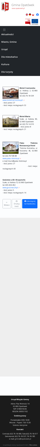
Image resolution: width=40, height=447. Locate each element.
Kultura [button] (5, 64)
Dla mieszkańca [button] (9, 56)
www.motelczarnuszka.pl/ (13, 100)
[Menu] (4, 30)
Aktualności (7, 34)
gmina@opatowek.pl (23, 439)
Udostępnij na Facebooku (29, 202)
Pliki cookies (33, 445)
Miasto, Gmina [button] (9, 41)
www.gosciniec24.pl (10, 187)
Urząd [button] (4, 49)
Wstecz (7, 203)
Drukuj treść (16, 203)
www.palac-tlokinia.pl (11, 158)
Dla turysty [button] (7, 71)
